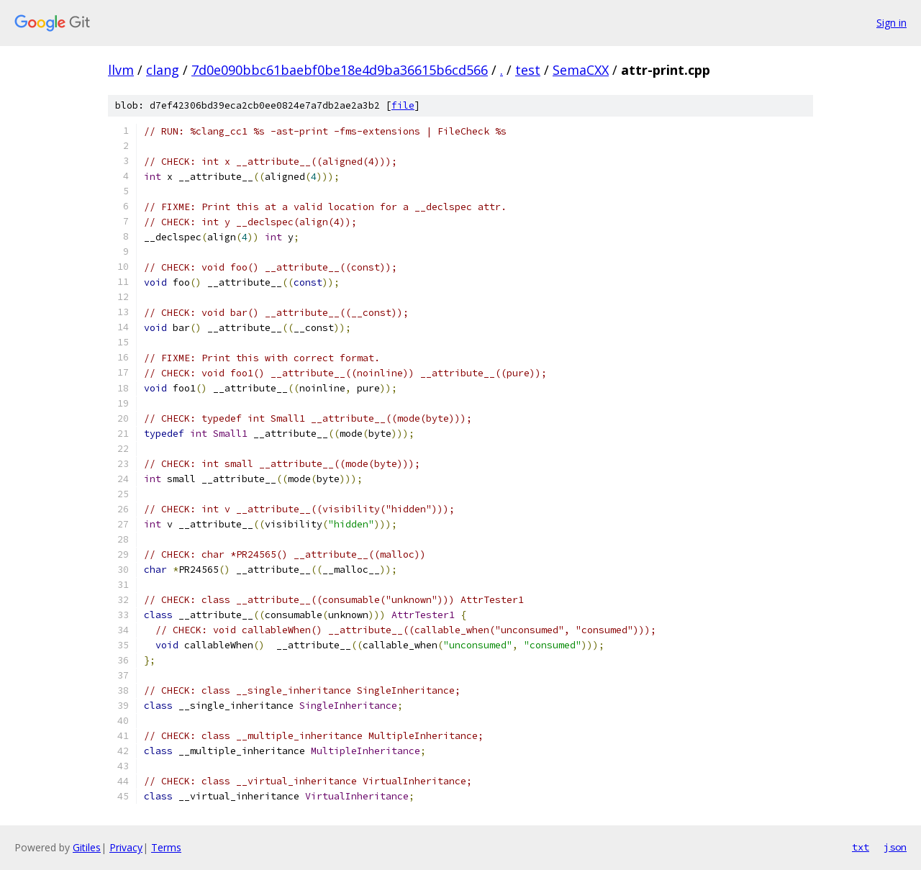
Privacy (125, 847)
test (527, 69)
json (895, 846)
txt (860, 846)
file (402, 105)
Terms (166, 847)
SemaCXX (581, 69)
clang (162, 69)
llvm (121, 69)
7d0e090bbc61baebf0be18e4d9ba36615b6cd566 (339, 69)
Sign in (891, 23)
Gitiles (87, 847)
